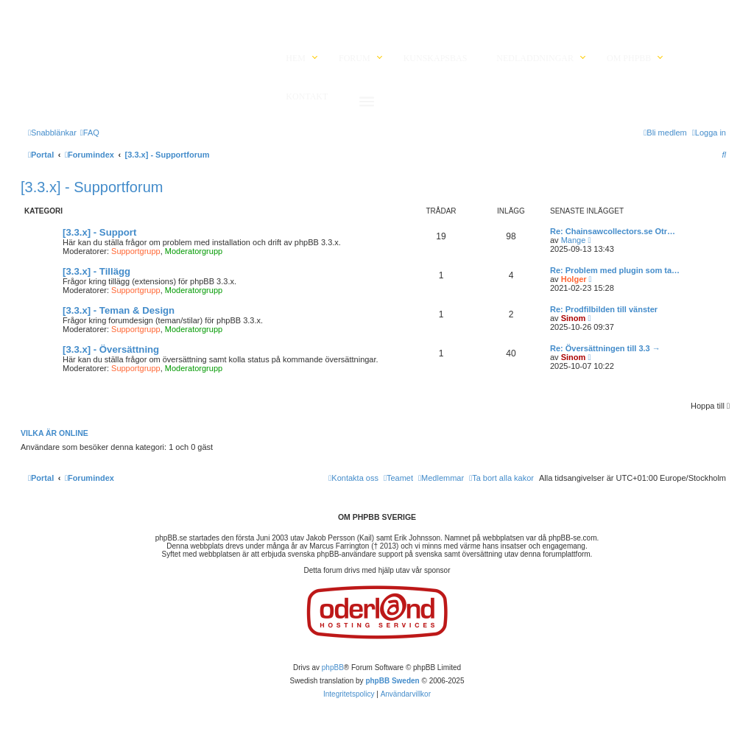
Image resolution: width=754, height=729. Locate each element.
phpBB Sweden (392, 681)
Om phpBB (629, 58)
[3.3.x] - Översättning (111, 349)
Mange (573, 240)
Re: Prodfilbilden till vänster (604, 309)
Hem (296, 58)
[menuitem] (89, 132)
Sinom (573, 318)
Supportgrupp (136, 251)
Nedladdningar (535, 58)
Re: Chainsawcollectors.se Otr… (612, 231)
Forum (354, 58)
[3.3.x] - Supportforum (92, 187)
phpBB (333, 667)
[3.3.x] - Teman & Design (119, 310)
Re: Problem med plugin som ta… (615, 270)
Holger (574, 279)
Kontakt (307, 96)
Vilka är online (54, 433)
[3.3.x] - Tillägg (96, 271)
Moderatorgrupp (193, 251)
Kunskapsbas (436, 58)
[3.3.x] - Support (99, 232)
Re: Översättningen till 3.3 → (605, 348)
